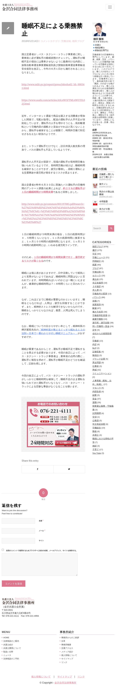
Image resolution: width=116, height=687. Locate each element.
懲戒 (94, 370)
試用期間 (96, 413)
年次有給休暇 (98, 424)
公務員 (95, 420)
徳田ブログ (78, 41)
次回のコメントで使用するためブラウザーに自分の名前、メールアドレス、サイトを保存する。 (41, 550)
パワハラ (96, 297)
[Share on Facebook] (37, 469)
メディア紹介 (67, 652)
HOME (6, 637)
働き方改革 (97, 312)
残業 (94, 265)
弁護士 (95, 435)
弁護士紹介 (8, 645)
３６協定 (96, 286)
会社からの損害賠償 (101, 333)
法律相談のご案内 (11, 641)
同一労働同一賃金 (100, 326)
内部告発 (96, 391)
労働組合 (96, 428)
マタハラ (96, 388)
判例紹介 (96, 261)
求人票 (95, 290)
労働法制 (66, 41)
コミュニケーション (101, 373)
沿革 (63, 641)
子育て (95, 449)
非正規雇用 (97, 283)
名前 (41, 520)
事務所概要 (66, 645)
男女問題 (96, 362)
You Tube (96, 453)
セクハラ (96, 275)
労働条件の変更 (99, 294)
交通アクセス (67, 648)
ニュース (7, 655)
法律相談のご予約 (11, 659)
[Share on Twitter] (69, 469)
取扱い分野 (8, 652)
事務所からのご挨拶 (70, 637)
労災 (94, 254)
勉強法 (95, 355)
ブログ (95, 268)
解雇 (94, 308)
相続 (94, 446)
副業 (94, 395)
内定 (94, 344)
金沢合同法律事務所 (65, 682)
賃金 (94, 399)
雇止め (95, 279)
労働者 (95, 341)
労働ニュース (98, 257)
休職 (94, 301)
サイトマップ (67, 659)
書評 (94, 250)
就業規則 (96, 304)
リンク (64, 662)
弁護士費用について (12, 648)
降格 (94, 431)
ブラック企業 (98, 359)
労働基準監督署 (99, 315)
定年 (94, 330)
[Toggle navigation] (110, 7)
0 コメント (44, 41)
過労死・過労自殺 (100, 323)
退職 (94, 402)
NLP (94, 348)
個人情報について (69, 655)
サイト (41, 540)
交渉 (94, 417)
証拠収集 (96, 352)
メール (42, 530)
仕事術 (95, 366)
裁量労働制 (97, 319)
